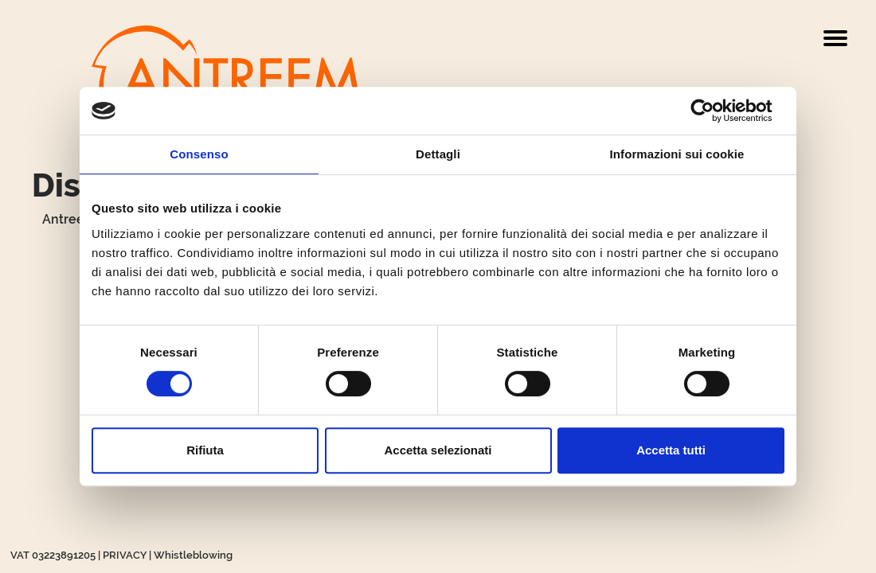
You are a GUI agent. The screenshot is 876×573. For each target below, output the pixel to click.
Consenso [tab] (199, 154)
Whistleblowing (193, 555)
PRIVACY (125, 555)
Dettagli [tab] (438, 154)
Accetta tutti (671, 450)
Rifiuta (205, 450)
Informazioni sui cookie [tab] (677, 154)
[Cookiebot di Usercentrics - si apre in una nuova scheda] (714, 111)
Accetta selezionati (437, 450)
